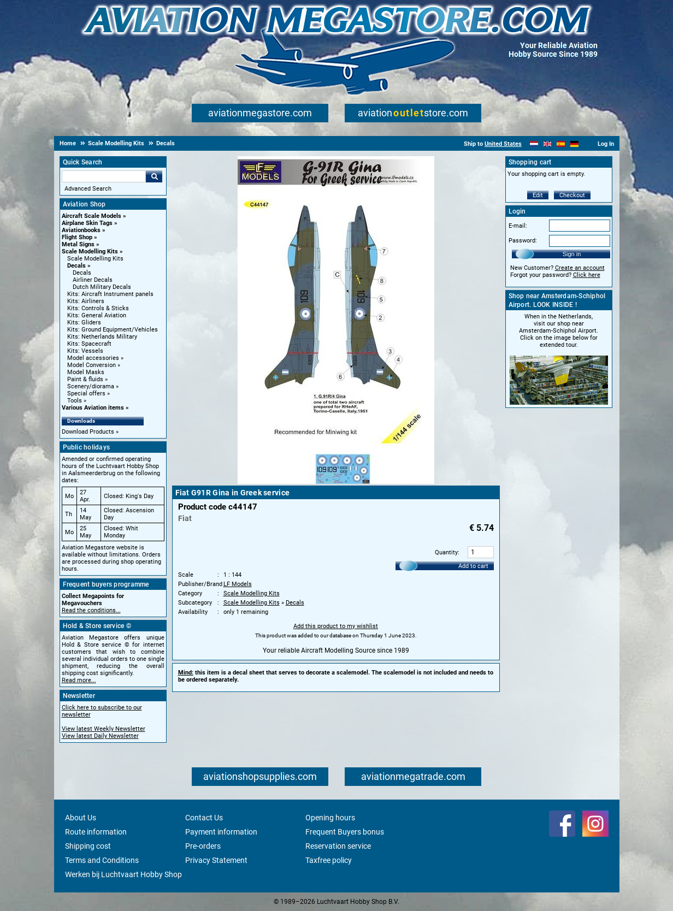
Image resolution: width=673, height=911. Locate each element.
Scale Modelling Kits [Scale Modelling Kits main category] (95, 258)
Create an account (580, 267)
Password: (523, 240)
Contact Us (204, 817)
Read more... (79, 680)
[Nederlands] (534, 143)
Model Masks (85, 372)
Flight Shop (77, 237)
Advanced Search (87, 188)
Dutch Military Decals (102, 287)
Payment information (221, 831)
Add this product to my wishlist (335, 626)
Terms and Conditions (102, 860)
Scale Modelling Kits (90, 251)
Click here (586, 275)
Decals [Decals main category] (82, 272)
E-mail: (518, 225)
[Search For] (104, 176)
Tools (74, 400)
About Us (80, 817)
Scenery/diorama (90, 386)
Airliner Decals (93, 279)
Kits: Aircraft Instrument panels (110, 294)
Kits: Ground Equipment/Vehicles (112, 329)
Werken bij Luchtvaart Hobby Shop (123, 874)
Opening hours (330, 817)
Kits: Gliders (84, 322)
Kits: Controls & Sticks (98, 308)
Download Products (88, 431)
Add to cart (473, 566)
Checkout (572, 195)
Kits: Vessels (85, 350)
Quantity (446, 552)
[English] (548, 143)
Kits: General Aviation (96, 315)
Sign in (572, 254)
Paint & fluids (85, 379)
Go (154, 176)
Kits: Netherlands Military (102, 336)
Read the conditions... (91, 610)
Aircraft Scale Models (91, 216)
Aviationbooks (81, 230)
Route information (96, 831)
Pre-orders (203, 846)
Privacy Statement (216, 860)
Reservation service (338, 846)
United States (503, 143)
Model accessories (93, 358)
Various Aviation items (93, 407)
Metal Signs (78, 244)
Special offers (86, 393)
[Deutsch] (574, 143)
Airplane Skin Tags (87, 223)
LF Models (237, 584)
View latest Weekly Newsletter (103, 728)
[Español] (561, 143)
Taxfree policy (328, 860)
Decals (76, 265)
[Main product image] (336, 482)
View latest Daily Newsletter (100, 736)
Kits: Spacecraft (89, 343)
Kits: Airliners (85, 301)
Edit (538, 195)
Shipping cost (88, 846)
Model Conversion (91, 365)
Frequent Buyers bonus (344, 831)
